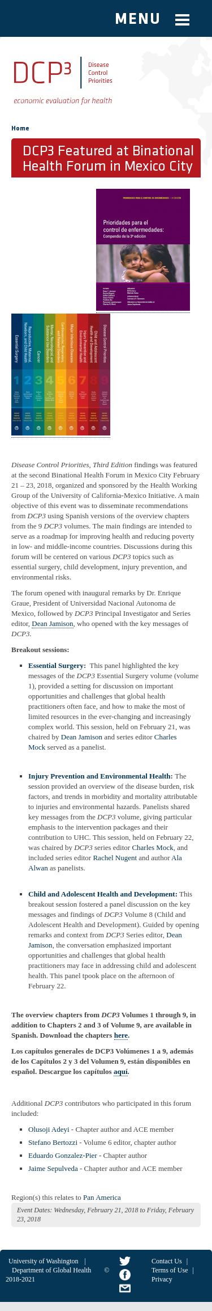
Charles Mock (152, 847)
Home (20, 128)
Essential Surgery (56, 665)
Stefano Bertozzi (52, 1142)
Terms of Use (170, 1270)
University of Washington (43, 1261)
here (121, 1035)
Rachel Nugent (116, 857)
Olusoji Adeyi (49, 1129)
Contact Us (167, 1261)
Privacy (162, 1279)
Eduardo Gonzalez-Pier (62, 1155)
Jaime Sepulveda (53, 1168)
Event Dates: (34, 1210)
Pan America (102, 1197)
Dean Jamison (52, 623)
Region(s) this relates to (46, 1197)
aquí (121, 1071)
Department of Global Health (51, 1270)
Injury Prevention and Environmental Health (99, 776)
